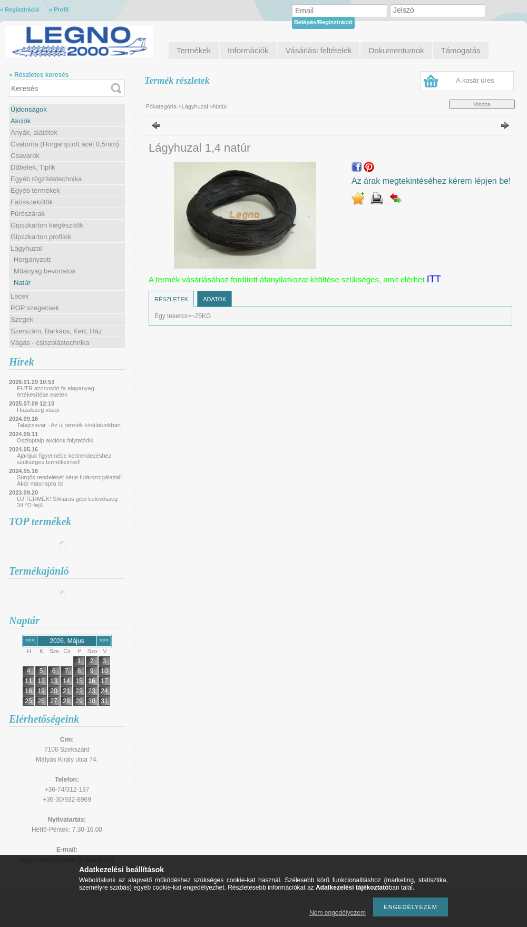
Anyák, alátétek (34, 132)
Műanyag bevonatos (44, 271)
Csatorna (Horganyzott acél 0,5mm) (65, 144)
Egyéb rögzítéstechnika (46, 179)
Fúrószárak (28, 214)
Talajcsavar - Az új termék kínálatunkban (69, 425)
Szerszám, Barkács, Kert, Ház (56, 331)
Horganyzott (32, 259)
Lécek (20, 296)
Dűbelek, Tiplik (33, 167)
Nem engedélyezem (337, 912)
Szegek (22, 319)
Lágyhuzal (26, 248)
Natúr (22, 283)
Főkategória (161, 106)
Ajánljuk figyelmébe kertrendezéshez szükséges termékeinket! (64, 458)
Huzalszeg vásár (38, 410)
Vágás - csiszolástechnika (50, 343)
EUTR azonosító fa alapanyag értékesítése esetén (55, 391)
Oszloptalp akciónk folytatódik (55, 440)
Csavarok (25, 156)
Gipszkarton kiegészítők (47, 225)
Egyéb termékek (35, 190)
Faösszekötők (32, 202)
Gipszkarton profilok (41, 237)
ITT (434, 279)
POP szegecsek (35, 308)
